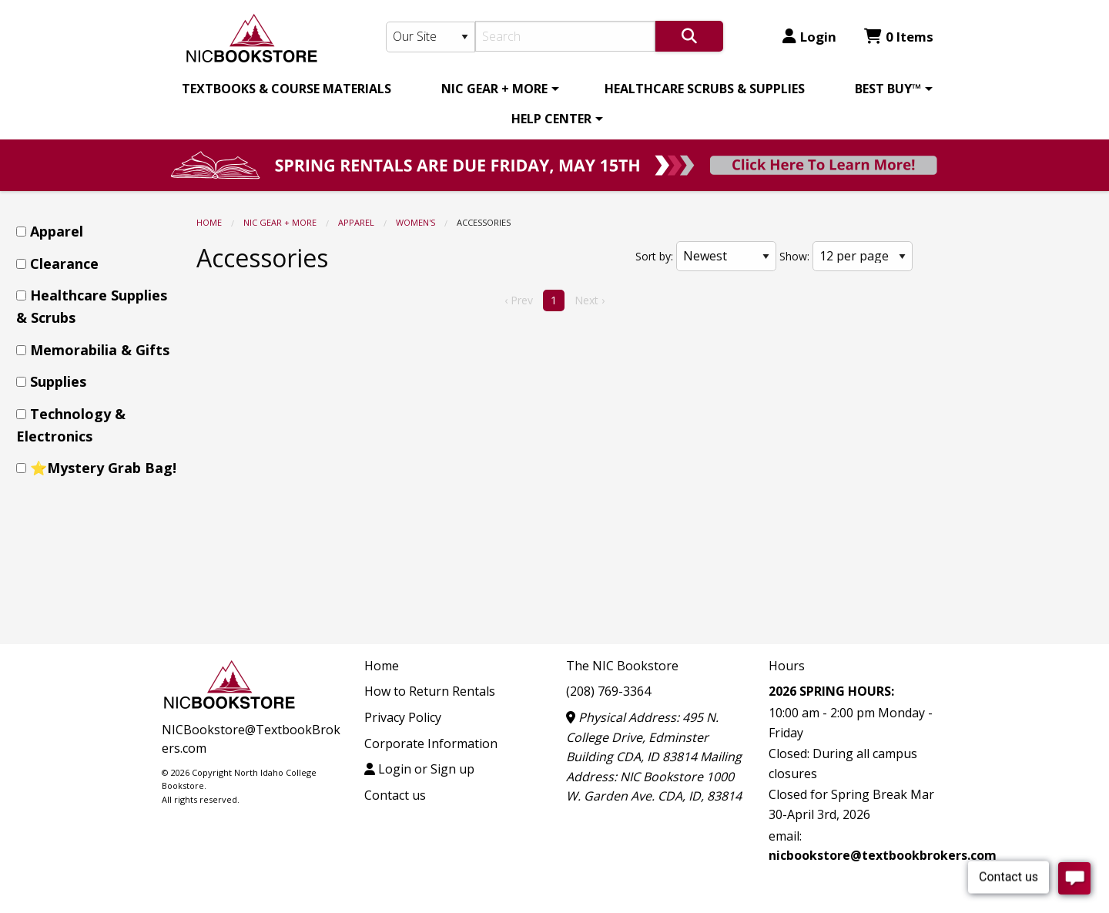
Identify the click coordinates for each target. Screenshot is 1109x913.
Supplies (58, 381)
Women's (415, 222)
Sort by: (654, 256)
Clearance (64, 263)
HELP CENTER (551, 118)
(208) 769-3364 (608, 691)
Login (809, 36)
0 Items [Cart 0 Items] (898, 36)
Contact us (395, 795)
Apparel (356, 222)
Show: (794, 256)
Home (209, 222)
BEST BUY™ (888, 88)
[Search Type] (430, 37)
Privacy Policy (402, 717)
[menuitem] (286, 88)
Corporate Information (431, 743)
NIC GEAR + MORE (494, 88)
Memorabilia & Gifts (99, 350)
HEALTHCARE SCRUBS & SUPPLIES (705, 88)
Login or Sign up (419, 768)
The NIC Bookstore (622, 665)
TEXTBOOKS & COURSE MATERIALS (286, 88)
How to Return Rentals (429, 691)
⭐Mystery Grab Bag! (103, 467)
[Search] (565, 36)
